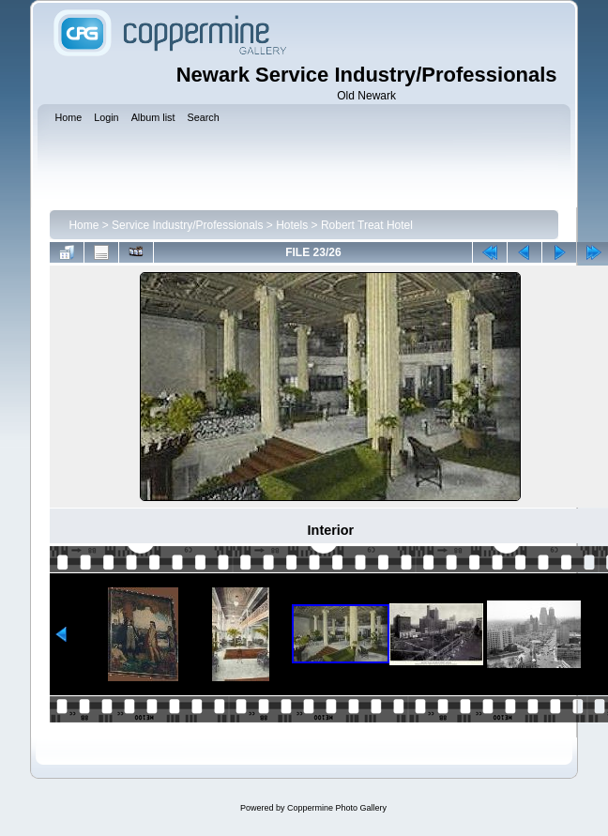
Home (83, 225)
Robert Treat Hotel (367, 225)
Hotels (292, 225)
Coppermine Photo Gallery (337, 808)
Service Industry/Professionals (187, 225)
